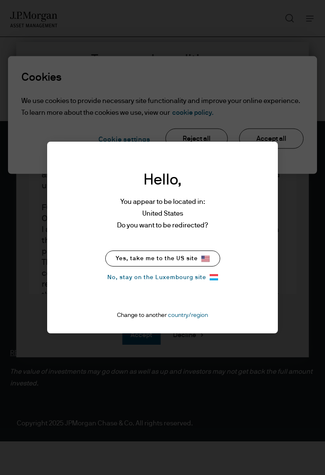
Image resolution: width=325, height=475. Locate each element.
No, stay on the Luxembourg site (162, 277)
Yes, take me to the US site (163, 259)
